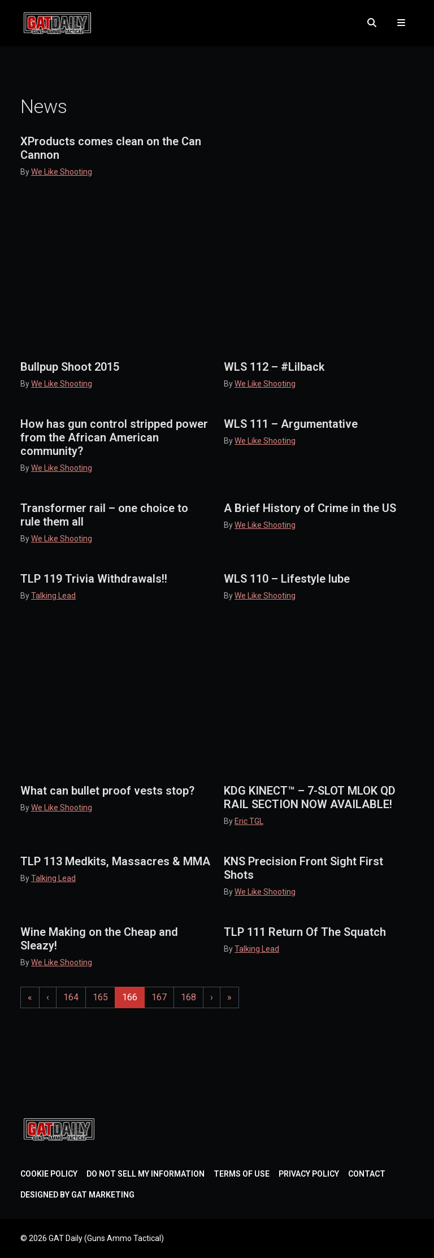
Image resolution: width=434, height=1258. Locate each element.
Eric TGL (249, 821)
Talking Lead (53, 595)
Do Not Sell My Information (145, 1173)
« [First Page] (30, 997)
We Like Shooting (61, 171)
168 (190, 996)
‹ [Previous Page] (47, 997)
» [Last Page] (229, 997)
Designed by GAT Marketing (77, 1194)
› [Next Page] (211, 997)
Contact (366, 1173)
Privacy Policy (309, 1173)
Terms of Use (242, 1173)
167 (161, 996)
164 (73, 996)
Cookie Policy (48, 1173)
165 (102, 996)
